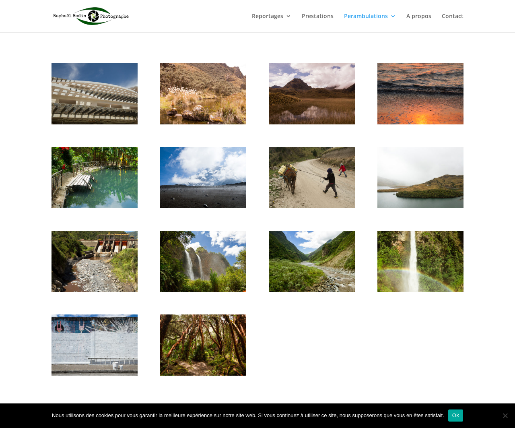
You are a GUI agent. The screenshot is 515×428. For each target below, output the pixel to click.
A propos (418, 16)
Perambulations (366, 16)
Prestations (318, 16)
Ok (455, 415)
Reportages (267, 16)
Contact (453, 16)
